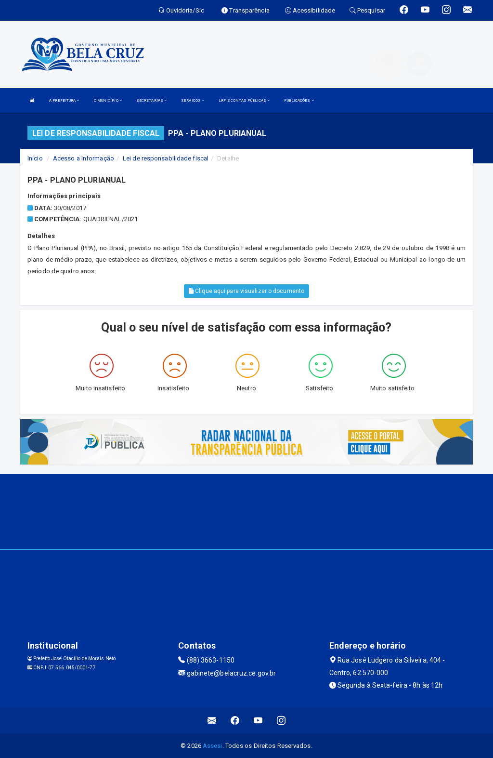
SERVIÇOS (192, 100)
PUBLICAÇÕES (298, 100)
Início (35, 158)
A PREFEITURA (64, 100)
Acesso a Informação (83, 158)
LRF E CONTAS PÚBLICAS (244, 100)
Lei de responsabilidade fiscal (165, 158)
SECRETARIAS (151, 100)
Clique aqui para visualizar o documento (246, 291)
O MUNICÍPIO (108, 100)
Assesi (212, 745)
